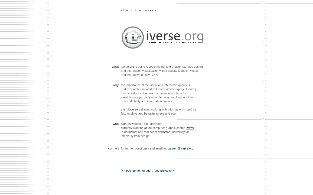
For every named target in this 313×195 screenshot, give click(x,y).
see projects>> (164, 170)
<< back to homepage (136, 170)
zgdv (190, 127)
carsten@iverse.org (181, 148)
